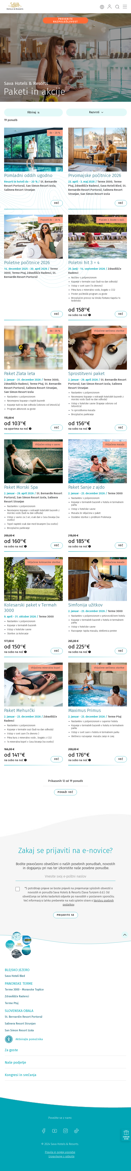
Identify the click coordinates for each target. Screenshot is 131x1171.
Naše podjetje (15, 1062)
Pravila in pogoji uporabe (60, 1152)
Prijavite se (65, 915)
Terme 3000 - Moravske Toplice (24, 989)
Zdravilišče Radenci (17, 996)
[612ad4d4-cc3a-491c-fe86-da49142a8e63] (65, 877)
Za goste (11, 1050)
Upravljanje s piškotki (61, 1156)
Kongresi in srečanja (20, 1075)
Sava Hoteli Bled (15, 976)
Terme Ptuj (11, 1003)
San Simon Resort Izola (19, 1030)
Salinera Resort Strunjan (20, 1023)
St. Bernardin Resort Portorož (23, 1016)
